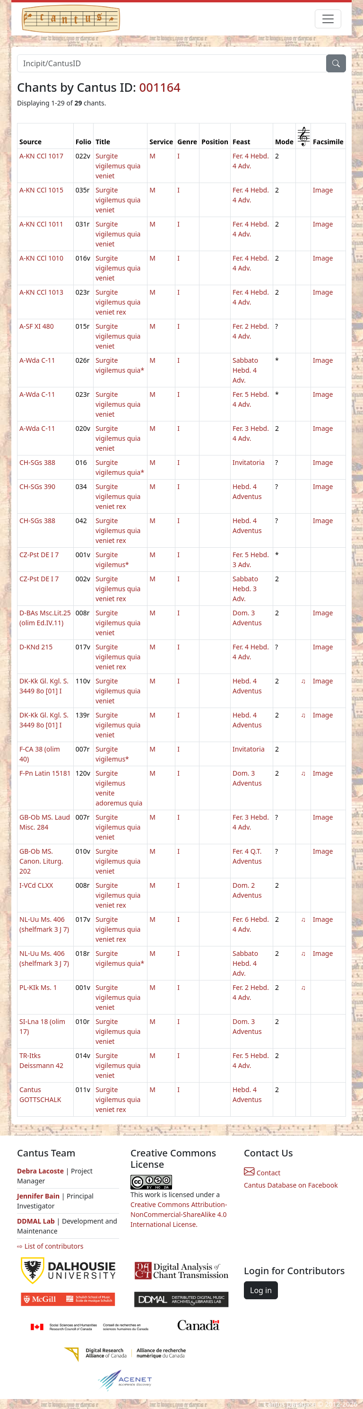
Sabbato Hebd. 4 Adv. (245, 370)
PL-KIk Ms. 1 (38, 987)
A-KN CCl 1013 (41, 292)
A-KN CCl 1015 (41, 189)
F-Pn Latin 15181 (45, 773)
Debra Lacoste (40, 1170)
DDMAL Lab (36, 1220)
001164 (160, 87)
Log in (261, 1290)
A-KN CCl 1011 (41, 223)
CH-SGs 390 (37, 486)
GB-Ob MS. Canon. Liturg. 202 (41, 861)
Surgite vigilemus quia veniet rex (117, 302)
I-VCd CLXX (36, 885)
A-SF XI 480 (36, 326)
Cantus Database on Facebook (291, 1185)
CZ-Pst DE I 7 (39, 554)
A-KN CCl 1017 (41, 155)
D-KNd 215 (35, 646)
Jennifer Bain (39, 1195)
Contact (262, 1172)
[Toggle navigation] (328, 18)
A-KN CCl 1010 (41, 258)
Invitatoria (249, 462)
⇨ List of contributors (50, 1246)
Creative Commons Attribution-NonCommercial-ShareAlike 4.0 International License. (178, 1214)
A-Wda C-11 (37, 360)
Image (323, 189)
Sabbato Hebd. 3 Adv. (245, 588)
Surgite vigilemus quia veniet (117, 165)
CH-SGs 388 (37, 462)
